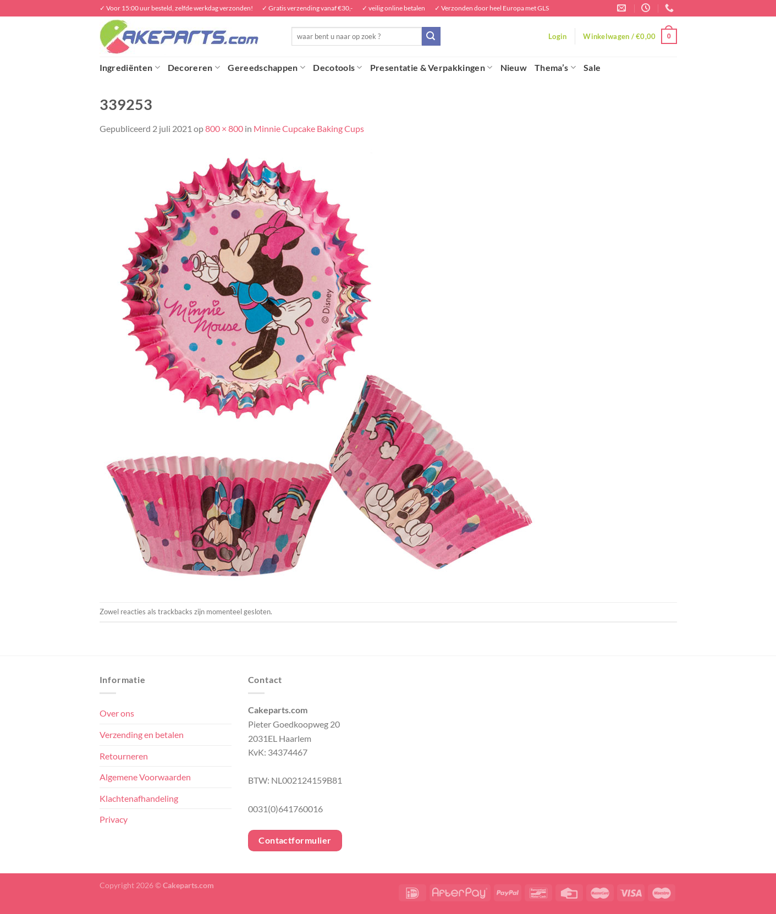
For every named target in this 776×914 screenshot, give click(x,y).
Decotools (337, 67)
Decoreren (194, 67)
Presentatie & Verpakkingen (431, 67)
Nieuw (513, 67)
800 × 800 (224, 128)
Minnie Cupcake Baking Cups (309, 128)
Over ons (117, 713)
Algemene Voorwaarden (145, 777)
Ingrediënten (130, 67)
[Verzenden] (431, 36)
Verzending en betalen (142, 734)
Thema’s (555, 67)
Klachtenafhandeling (139, 798)
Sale (592, 67)
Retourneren (124, 756)
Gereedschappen (266, 67)
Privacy (114, 819)
